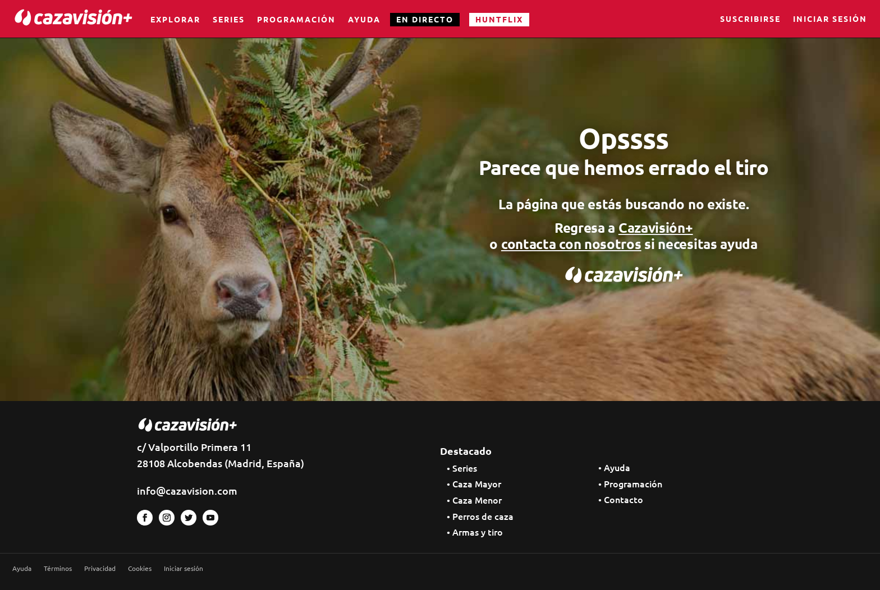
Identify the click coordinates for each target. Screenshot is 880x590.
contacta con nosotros (571, 243)
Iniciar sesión (830, 20)
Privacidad (100, 568)
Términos (58, 568)
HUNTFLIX (499, 19)
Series (229, 19)
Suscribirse (750, 20)
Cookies (140, 568)
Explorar (175, 19)
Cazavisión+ (655, 227)
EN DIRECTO (424, 19)
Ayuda (364, 19)
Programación (296, 19)
